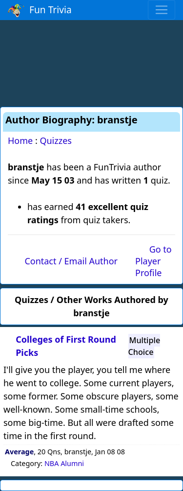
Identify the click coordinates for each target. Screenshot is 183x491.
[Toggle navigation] (161, 10)
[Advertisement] (92, 61)
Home (20, 140)
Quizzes (56, 140)
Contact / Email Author (71, 261)
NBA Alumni (64, 463)
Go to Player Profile (153, 261)
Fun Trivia (40, 10)
